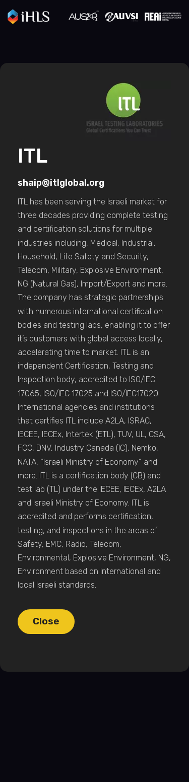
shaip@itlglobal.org (61, 182)
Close (46, 621)
